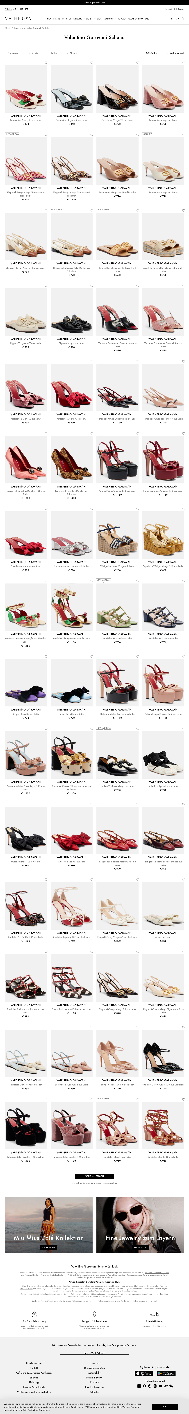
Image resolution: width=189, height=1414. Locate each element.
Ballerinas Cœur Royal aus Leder (25, 1085)
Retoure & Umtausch (34, 1387)
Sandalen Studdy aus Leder (117, 1157)
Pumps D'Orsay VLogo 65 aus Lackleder (117, 937)
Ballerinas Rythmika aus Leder (163, 786)
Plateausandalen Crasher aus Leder (117, 714)
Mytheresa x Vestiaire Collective (34, 1392)
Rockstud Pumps (69, 1286)
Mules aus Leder (163, 937)
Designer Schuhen (71, 1294)
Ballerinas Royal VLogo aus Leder (71, 1085)
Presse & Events (94, 1377)
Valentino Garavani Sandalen (157, 1272)
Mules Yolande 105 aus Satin (25, 862)
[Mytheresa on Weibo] (166, 1386)
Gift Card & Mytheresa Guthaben (34, 1372)
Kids (21, 9)
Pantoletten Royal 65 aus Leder (71, 120)
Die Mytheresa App (94, 1368)
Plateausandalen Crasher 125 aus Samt (25, 1157)
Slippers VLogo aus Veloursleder (26, 343)
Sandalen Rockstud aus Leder (117, 638)
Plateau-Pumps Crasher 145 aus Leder (117, 491)
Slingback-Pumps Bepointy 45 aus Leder (163, 419)
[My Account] (172, 19)
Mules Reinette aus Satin (71, 714)
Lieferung (34, 1382)
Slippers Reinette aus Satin (26, 714)
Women (8, 9)
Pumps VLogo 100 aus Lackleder (117, 1085)
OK (165, 1406)
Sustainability (94, 1372)
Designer (17, 28)
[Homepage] (18, 18)
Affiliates (94, 1392)
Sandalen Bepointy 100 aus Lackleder (71, 937)
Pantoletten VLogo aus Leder (163, 120)
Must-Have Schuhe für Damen (59, 1301)
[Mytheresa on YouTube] (160, 1386)
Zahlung (34, 1377)
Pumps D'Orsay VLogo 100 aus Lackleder (163, 1085)
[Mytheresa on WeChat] (171, 1386)
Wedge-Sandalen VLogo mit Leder (117, 566)
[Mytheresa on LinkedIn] (139, 1386)
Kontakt (34, 1368)
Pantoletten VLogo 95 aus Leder (117, 120)
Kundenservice (33, 1363)
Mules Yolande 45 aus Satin (71, 862)
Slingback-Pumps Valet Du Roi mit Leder (25, 268)
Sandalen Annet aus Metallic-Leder (71, 566)
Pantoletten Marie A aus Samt (26, 419)
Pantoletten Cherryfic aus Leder (25, 120)
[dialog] (94, 1406)
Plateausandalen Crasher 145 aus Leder (163, 491)
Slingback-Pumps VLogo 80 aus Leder (117, 1009)
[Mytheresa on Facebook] (144, 1386)
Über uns (94, 1363)
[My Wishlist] (177, 19)
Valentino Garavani (32, 28)
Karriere (94, 1382)
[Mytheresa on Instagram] (155, 1386)
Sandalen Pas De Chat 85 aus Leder (26, 937)
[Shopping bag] (182, 19)
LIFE (26, 9)
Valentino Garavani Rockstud (84, 1301)
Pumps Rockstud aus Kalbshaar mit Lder (71, 1009)
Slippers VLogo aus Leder (71, 343)
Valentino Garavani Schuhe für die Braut (114, 1301)
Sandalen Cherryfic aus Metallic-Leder (72, 638)
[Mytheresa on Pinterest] (150, 1386)
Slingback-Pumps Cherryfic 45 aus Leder (117, 419)
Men (16, 9)
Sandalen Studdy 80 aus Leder (163, 1157)
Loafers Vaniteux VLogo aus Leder (117, 786)
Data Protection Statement (36, 1410)
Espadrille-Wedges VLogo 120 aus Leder (163, 566)
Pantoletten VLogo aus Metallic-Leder (117, 192)
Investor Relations (94, 1387)
